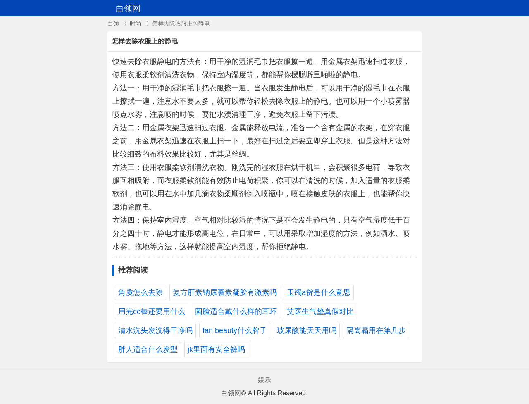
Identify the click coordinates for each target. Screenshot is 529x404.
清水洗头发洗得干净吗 (155, 330)
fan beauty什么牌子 (235, 330)
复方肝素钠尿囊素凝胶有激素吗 (225, 292)
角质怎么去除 (140, 292)
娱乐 (264, 379)
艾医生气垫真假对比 (320, 311)
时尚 (135, 23)
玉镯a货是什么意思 (318, 292)
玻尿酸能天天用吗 (306, 330)
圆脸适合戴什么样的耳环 (236, 311)
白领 (113, 23)
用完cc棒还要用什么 (151, 311)
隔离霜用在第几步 (376, 330)
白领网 (231, 393)
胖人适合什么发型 (148, 349)
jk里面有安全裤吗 (216, 349)
